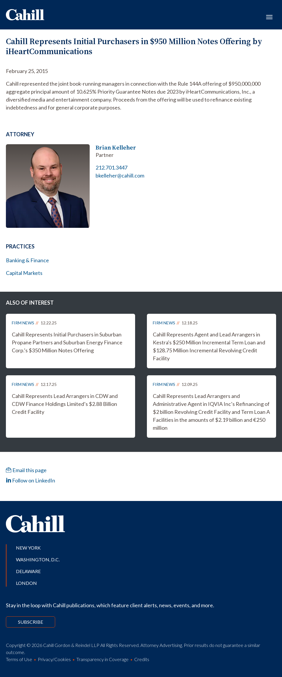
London (26, 583)
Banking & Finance (27, 260)
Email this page (26, 470)
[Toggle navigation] (269, 16)
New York (28, 547)
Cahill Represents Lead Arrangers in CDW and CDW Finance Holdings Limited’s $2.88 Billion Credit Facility (65, 404)
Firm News (23, 322)
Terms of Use (19, 659)
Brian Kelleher (116, 147)
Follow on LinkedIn (30, 480)
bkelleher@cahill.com (120, 175)
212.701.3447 (111, 167)
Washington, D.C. (38, 559)
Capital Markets (24, 273)
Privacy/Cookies (54, 659)
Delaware (28, 571)
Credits (141, 659)
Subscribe (30, 622)
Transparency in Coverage (102, 659)
